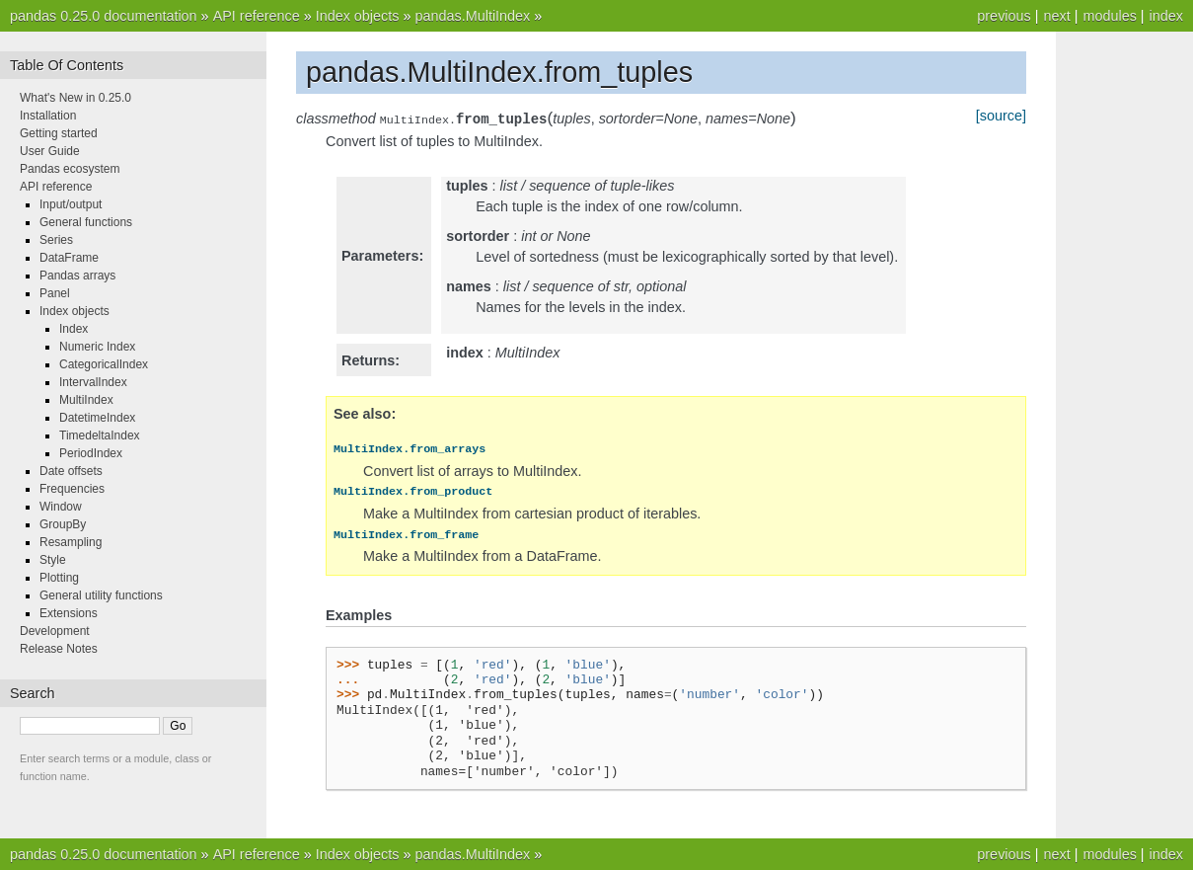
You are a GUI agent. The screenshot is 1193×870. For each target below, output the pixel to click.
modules (1109, 16)
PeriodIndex (90, 453)
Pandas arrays (77, 275)
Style (52, 560)
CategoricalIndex (103, 364)
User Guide (50, 151)
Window (60, 507)
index (1166, 16)
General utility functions (101, 595)
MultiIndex (86, 400)
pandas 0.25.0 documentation (103, 16)
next (1056, 16)
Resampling (70, 542)
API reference (256, 16)
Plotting (59, 578)
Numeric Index (97, 347)
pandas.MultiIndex (472, 16)
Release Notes (59, 649)
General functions (85, 222)
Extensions (68, 613)
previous (1003, 16)
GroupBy (62, 524)
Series (56, 240)
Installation (48, 115)
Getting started (59, 133)
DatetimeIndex (97, 418)
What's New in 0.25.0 (75, 98)
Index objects (358, 16)
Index (73, 329)
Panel (54, 293)
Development (55, 631)
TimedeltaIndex (99, 435)
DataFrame (69, 258)
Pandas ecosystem (69, 169)
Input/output (70, 204)
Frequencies (72, 489)
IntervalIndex (93, 382)
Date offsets (71, 471)
